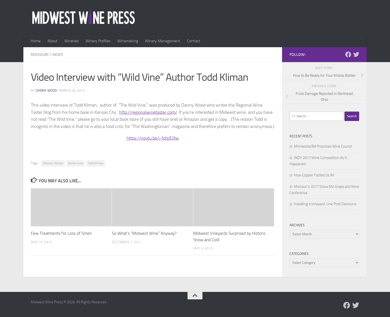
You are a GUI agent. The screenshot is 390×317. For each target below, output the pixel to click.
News (57, 54)
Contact (193, 41)
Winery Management (162, 41)
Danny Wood (46, 90)
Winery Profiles (98, 41)
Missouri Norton (53, 163)
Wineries (71, 41)
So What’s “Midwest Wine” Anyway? (144, 233)
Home (36, 41)
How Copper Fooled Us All (314, 175)
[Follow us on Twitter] (356, 54)
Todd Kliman (95, 163)
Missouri (40, 54)
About (52, 41)
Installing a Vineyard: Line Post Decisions (325, 204)
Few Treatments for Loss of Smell (61, 233)
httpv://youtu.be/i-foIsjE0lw (153, 138)
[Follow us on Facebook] (348, 54)
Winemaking (127, 41)
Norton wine (75, 163)
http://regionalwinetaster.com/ (148, 112)
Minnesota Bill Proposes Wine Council (323, 146)
